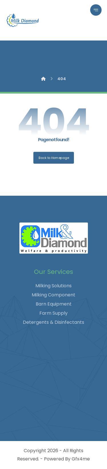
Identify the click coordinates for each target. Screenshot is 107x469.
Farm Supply (53, 313)
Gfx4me (81, 459)
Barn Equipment (54, 304)
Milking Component (53, 295)
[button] (96, 10)
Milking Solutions (53, 285)
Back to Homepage (53, 157)
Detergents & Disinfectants (53, 322)
